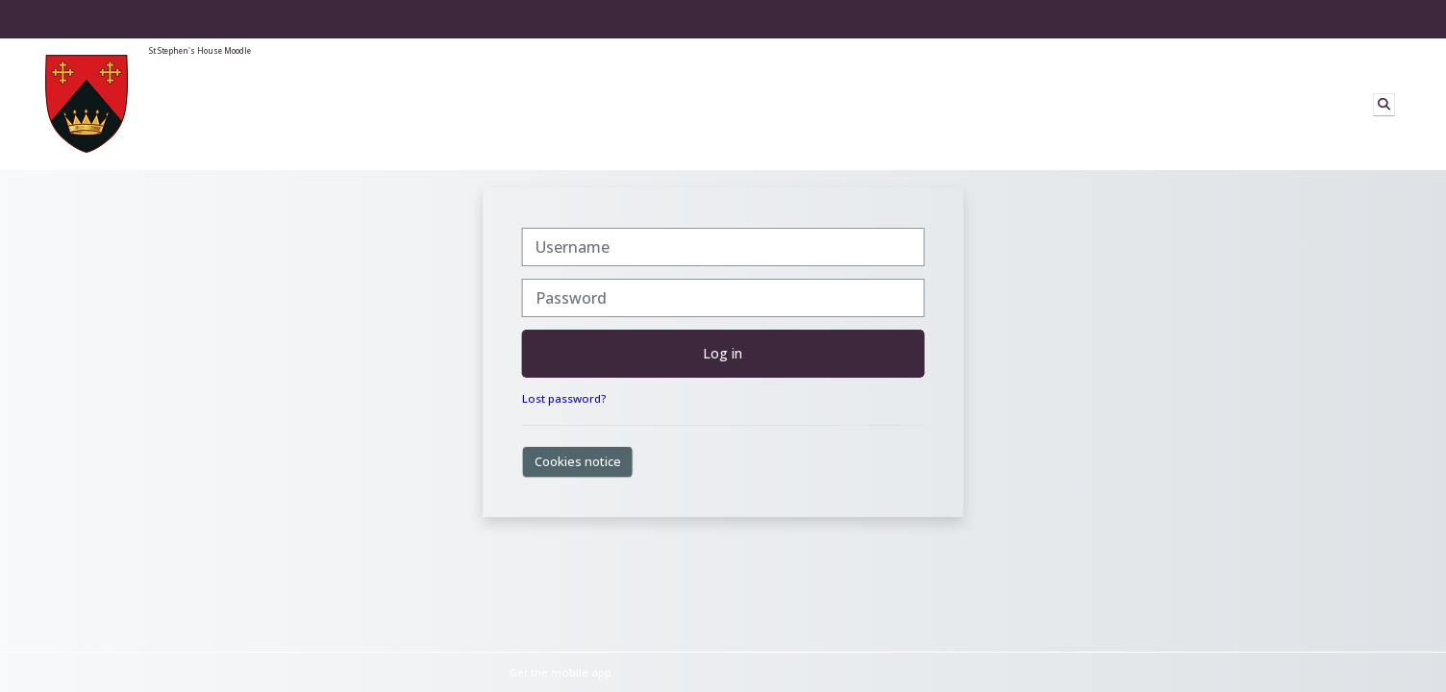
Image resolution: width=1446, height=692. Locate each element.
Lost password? (564, 398)
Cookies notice (578, 461)
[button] (1384, 104)
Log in (722, 353)
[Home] (87, 103)
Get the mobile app (560, 672)
